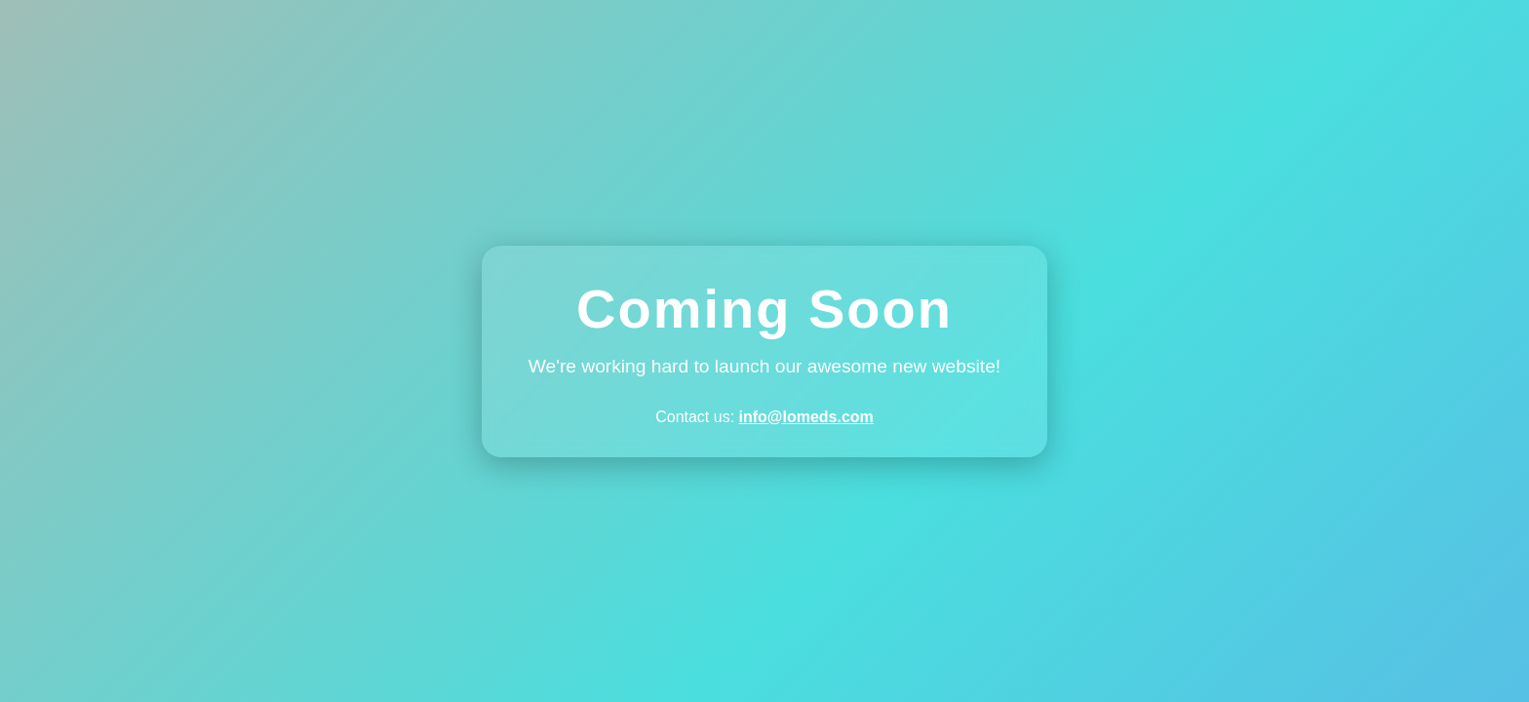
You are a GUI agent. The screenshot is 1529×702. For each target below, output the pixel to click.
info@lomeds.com (806, 417)
